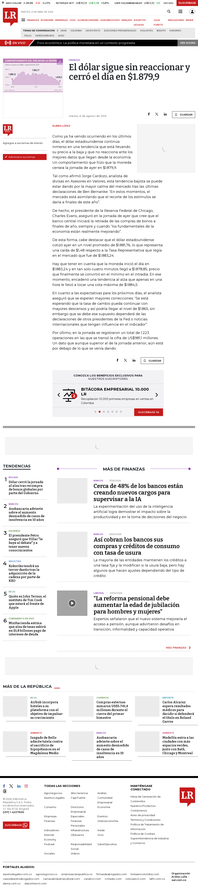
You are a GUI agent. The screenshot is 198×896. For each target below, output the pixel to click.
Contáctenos (139, 810)
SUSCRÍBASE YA (148, 412)
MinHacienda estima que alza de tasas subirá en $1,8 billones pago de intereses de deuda (27, 628)
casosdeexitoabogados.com (21, 878)
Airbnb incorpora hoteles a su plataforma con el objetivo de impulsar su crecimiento (46, 710)
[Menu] (24, 19)
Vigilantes (146, 30)
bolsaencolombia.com (145, 874)
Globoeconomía (107, 820)
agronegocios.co (46, 874)
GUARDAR (184, 114)
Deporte (168, 697)
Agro (61, 35)
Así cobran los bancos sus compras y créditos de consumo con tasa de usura (137, 546)
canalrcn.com (92, 878)
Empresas (50, 816)
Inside (101, 830)
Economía (103, 807)
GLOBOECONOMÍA (88, 20)
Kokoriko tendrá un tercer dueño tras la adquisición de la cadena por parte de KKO (24, 573)
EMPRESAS (61, 20)
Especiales (77, 816)
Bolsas (13, 477)
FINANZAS (33, 20)
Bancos (13, 504)
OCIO (73, 20)
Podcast (49, 844)
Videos (75, 853)
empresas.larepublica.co (76, 874)
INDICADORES (176, 20)
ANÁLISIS (126, 20)
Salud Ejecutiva (107, 844)
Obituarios (77, 834)
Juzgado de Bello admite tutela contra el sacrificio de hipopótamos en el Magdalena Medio (46, 745)
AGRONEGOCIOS (110, 20)
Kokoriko (175, 30)
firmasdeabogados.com (111, 874)
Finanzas (49, 820)
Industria (15, 561)
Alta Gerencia (79, 793)
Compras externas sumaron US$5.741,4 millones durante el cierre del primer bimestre (112, 710)
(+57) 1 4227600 (13, 812)
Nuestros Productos (143, 805)
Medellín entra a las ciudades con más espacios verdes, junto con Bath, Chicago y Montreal (178, 745)
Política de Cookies (143, 833)
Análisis (101, 793)
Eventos (102, 816)
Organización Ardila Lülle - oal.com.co (181, 876)
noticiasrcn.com (135, 878)
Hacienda (14, 531)
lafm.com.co (157, 878)
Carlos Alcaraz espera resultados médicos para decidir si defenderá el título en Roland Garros (178, 711)
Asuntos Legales (54, 797)
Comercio (102, 697)
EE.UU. (12, 591)
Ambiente (36, 733)
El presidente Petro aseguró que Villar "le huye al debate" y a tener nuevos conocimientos (26, 543)
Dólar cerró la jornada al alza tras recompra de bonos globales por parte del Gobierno (26, 487)
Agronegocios (53, 793)
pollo (27, 35)
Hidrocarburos (44, 35)
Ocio (100, 834)
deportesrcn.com (35, 883)
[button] (57, 395)
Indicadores (51, 830)
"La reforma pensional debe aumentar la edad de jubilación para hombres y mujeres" (137, 605)
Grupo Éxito (93, 30)
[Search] (169, 12)
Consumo (50, 807)
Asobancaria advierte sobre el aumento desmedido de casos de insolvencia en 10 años (26, 514)
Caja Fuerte (78, 797)
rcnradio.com (113, 878)
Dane (64, 30)
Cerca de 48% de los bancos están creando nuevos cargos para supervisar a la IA (138, 493)
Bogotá (161, 30)
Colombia (76, 30)
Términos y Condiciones (145, 819)
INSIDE (189, 20)
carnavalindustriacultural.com (61, 878)
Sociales (49, 853)
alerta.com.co (11, 883)
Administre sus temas (20, 156)
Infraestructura (80, 830)
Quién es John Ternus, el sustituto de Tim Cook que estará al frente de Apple (27, 602)
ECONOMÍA (47, 20)
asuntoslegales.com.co (17, 874)
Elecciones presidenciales (120, 30)
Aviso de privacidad (143, 815)
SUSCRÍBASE (187, 3)
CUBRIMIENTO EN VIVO (21, 618)
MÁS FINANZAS (176, 647)
